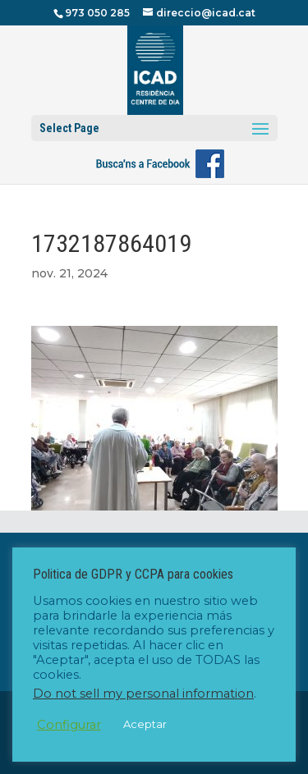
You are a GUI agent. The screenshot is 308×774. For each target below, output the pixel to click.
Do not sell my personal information (143, 693)
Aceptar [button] (145, 723)
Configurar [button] (69, 724)
